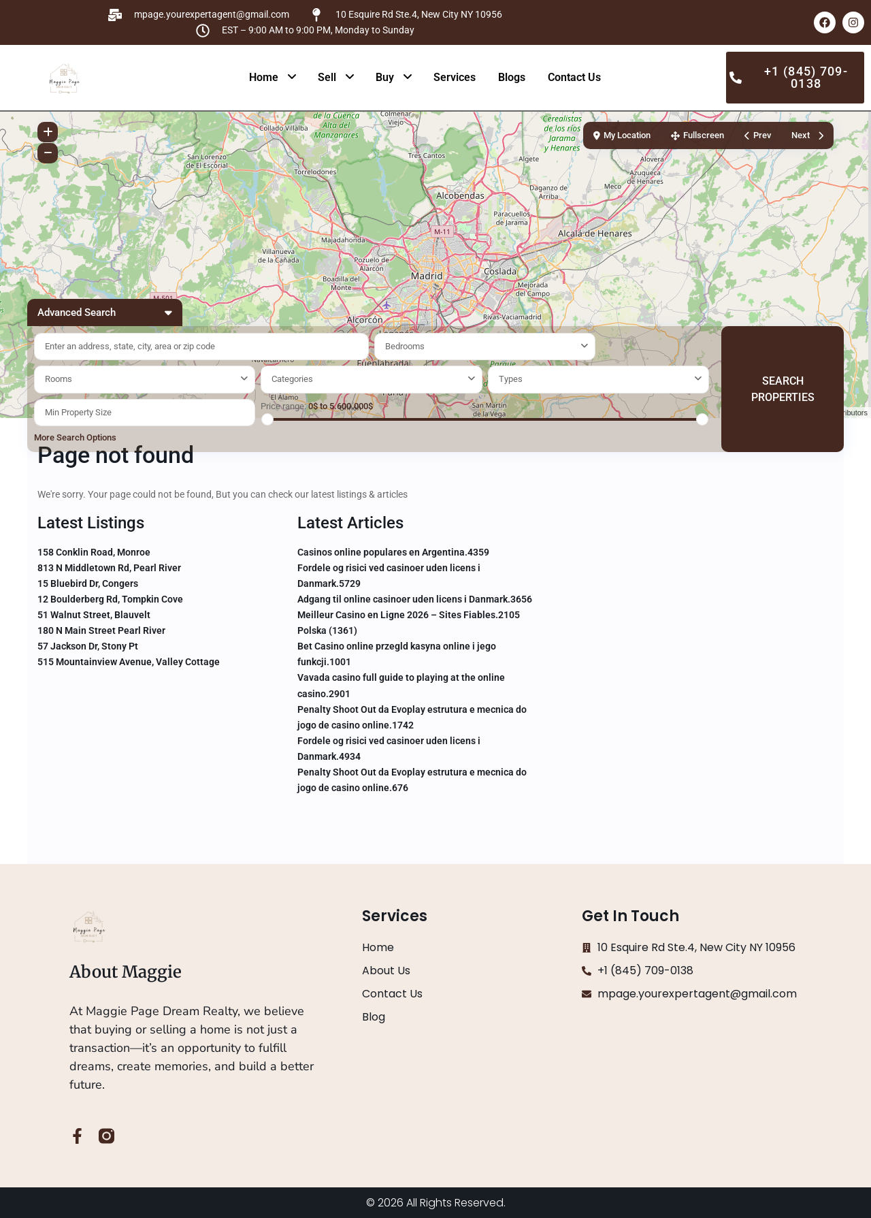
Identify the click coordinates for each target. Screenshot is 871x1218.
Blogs (511, 77)
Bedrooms (405, 346)
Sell (327, 77)
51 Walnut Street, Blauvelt (93, 614)
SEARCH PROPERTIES (783, 388)
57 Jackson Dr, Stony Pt (87, 646)
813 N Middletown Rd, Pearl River (109, 567)
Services (454, 77)
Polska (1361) (327, 630)
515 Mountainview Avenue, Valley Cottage (128, 661)
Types (511, 379)
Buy (385, 77)
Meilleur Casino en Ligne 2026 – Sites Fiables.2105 (408, 614)
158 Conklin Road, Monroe (93, 552)
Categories (292, 379)
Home (263, 77)
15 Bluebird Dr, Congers (87, 583)
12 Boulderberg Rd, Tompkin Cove (110, 599)
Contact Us (574, 77)
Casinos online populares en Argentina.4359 (393, 552)
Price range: (283, 406)
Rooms (58, 379)
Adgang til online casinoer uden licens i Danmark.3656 (414, 599)
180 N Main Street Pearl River (101, 630)
